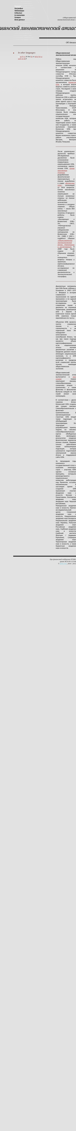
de (24, 59)
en (22, 59)
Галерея (17, 17)
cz (41, 57)
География (18, 8)
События (18, 13)
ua (21, 57)
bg (31, 57)
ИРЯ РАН (63, 564)
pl (38, 57)
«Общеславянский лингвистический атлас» (66, 19)
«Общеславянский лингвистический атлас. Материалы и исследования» (66, 243)
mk (36, 57)
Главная (17, 6)
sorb (19, 59)
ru (19, 57)
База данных (19, 20)
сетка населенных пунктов (66, 170)
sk (39, 57)
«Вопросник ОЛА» (66, 184)
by (23, 57)
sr (25, 57)
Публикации (19, 11)
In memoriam (19, 15)
